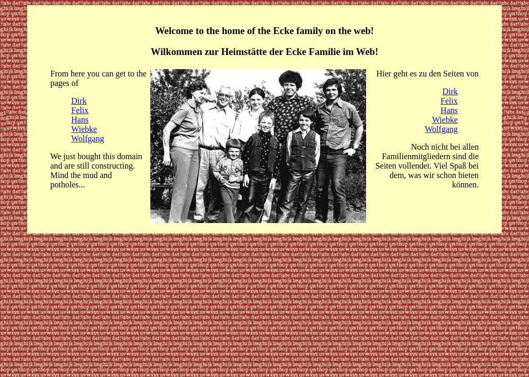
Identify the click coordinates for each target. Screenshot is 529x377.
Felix (80, 110)
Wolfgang (87, 138)
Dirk (78, 100)
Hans (80, 119)
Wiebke (84, 129)
